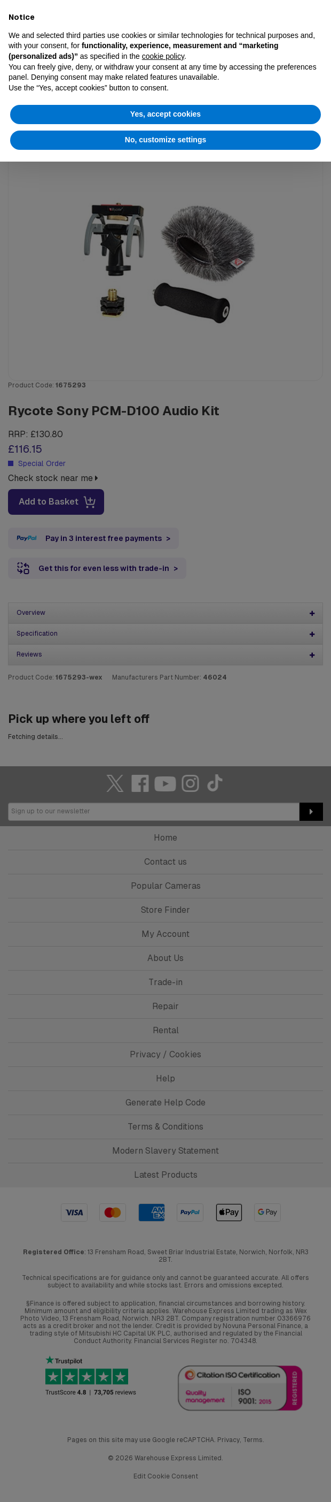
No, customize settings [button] (165, 139)
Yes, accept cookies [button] (165, 114)
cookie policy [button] (163, 56)
